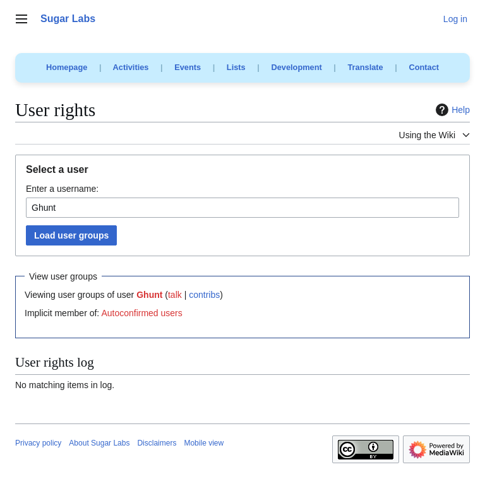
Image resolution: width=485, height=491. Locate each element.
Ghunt (149, 295)
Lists (236, 67)
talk (175, 295)
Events (187, 67)
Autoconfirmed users (141, 313)
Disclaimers (156, 443)
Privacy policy (38, 443)
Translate (365, 67)
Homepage (66, 67)
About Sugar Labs (99, 443)
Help (451, 110)
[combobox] (242, 208)
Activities (131, 67)
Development (296, 67)
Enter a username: (62, 189)
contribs (204, 295)
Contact (424, 67)
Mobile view (204, 443)
